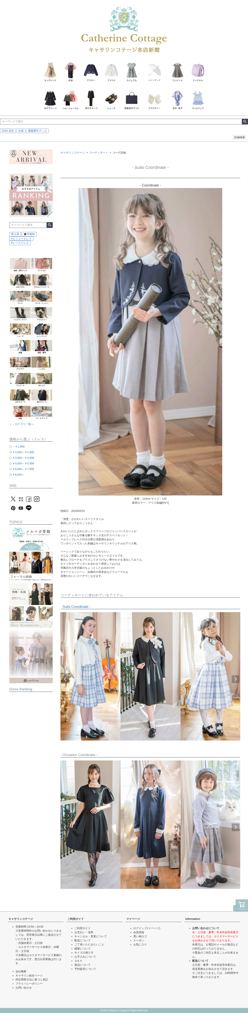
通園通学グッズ (37, 130)
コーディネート (98, 152)
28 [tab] (184, 744)
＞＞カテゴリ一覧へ (21, 424)
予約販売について (85, 968)
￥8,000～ (18, 474)
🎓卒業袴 (29, 234)
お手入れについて (85, 956)
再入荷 (15, 234)
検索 (245, 121)
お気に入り (140, 944)
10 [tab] (136, 744)
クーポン (138, 940)
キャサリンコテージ (72, 152)
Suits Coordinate (75, 607)
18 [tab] (157, 744)
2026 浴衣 (8, 130)
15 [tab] (149, 744)
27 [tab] (182, 744)
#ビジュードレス (21, 238)
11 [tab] (138, 744)
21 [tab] (165, 744)
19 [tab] (160, 744)
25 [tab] (176, 744)
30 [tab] (190, 744)
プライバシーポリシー (29, 983)
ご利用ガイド (75, 918)
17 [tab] (155, 744)
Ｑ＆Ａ (78, 960)
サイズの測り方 (83, 952)
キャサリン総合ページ (29, 975)
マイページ (133, 918)
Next (235, 679)
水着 (21, 130)
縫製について (82, 948)
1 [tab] (111, 744)
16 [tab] (152, 744)
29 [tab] (187, 744)
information (192, 918)
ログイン (138, 928)
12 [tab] (141, 744)
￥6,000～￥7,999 (23, 469)
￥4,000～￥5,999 (23, 463)
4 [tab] (119, 744)
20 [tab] (163, 744)
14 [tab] (146, 744)
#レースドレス (20, 242)
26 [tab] (179, 744)
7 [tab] (127, 744)
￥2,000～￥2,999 (23, 452)
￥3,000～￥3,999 (23, 457)
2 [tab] (114, 744)
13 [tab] (144, 744)
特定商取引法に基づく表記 (32, 979)
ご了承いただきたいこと (89, 944)
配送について (82, 940)
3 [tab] (117, 744)
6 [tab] (125, 744)
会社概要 (21, 971)
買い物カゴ (140, 936)
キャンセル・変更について (90, 936)
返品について (82, 964)
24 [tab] (174, 744)
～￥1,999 (18, 446)
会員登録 (138, 932)
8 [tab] (130, 744)
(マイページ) (152, 928)
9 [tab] (133, 744)
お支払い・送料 (83, 932)
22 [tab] (168, 744)
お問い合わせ (24, 987)
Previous (65, 679)
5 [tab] (122, 744)
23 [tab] (171, 744)
